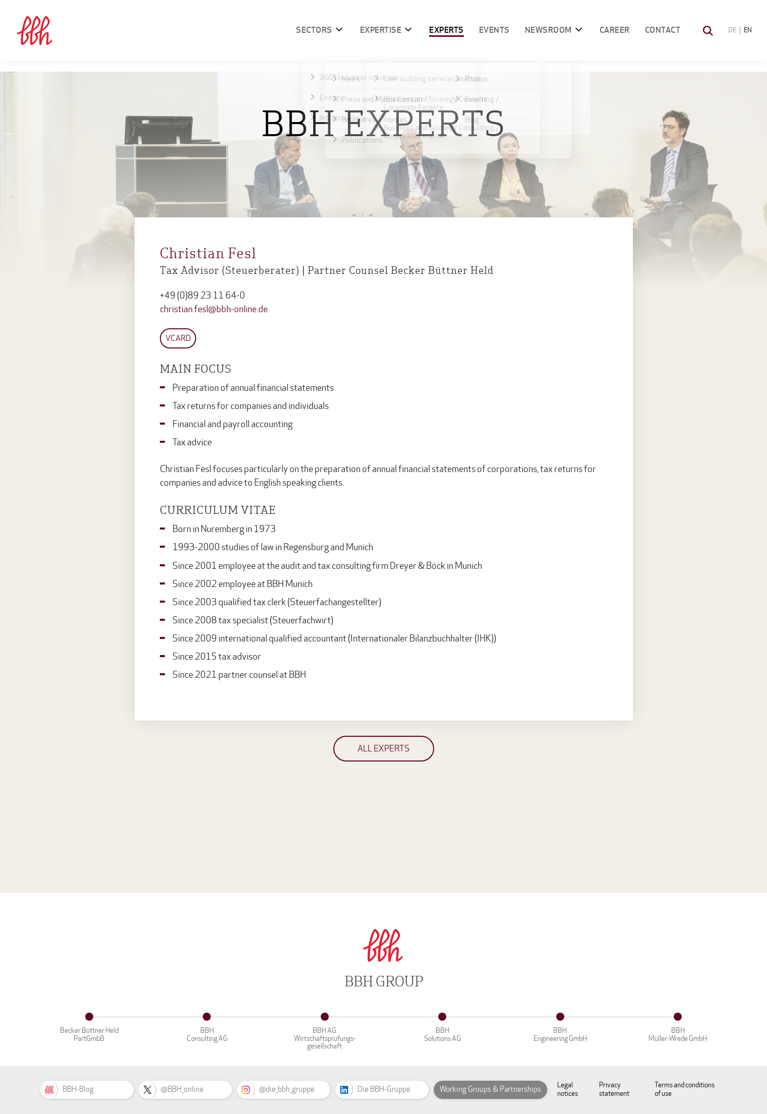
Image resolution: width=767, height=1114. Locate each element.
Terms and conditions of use (685, 1089)
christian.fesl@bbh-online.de (214, 309)
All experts (383, 748)
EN (748, 30)
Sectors (314, 30)
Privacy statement (614, 1089)
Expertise (381, 30)
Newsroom (548, 30)
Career (615, 30)
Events (494, 30)
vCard (178, 338)
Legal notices (567, 1089)
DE (732, 30)
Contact (663, 30)
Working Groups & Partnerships (490, 1089)
